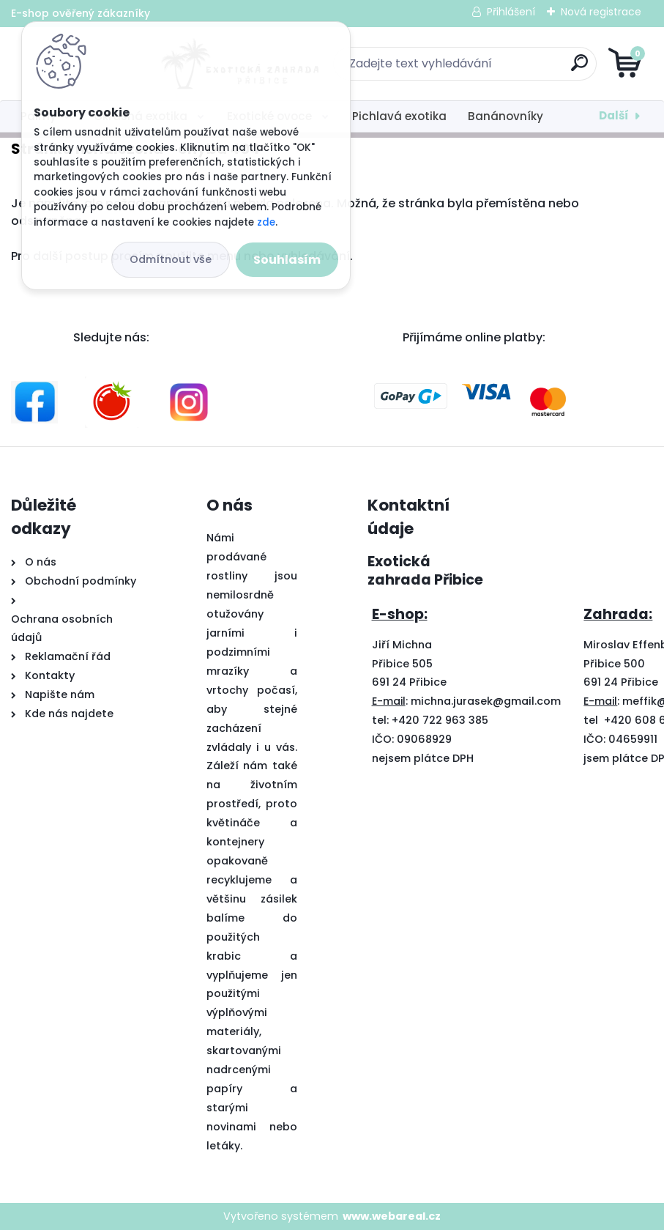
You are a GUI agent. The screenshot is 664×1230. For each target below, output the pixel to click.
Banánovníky (505, 116)
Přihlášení (511, 11)
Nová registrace (601, 11)
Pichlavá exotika (399, 116)
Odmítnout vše (171, 259)
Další (614, 115)
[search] (507, 68)
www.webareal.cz (392, 1216)
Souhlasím (287, 259)
